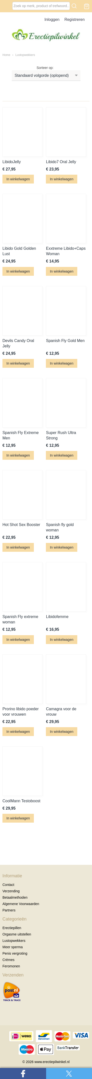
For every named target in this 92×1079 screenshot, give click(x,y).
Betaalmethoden (14, 897)
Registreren (74, 19)
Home (6, 55)
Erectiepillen (11, 928)
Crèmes (8, 960)
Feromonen (11, 966)
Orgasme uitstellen (16, 934)
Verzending (11, 891)
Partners (8, 910)
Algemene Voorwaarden (20, 904)
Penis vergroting (14, 953)
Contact (8, 885)
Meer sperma (12, 947)
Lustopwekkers (25, 55)
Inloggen (51, 19)
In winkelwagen (18, 179)
